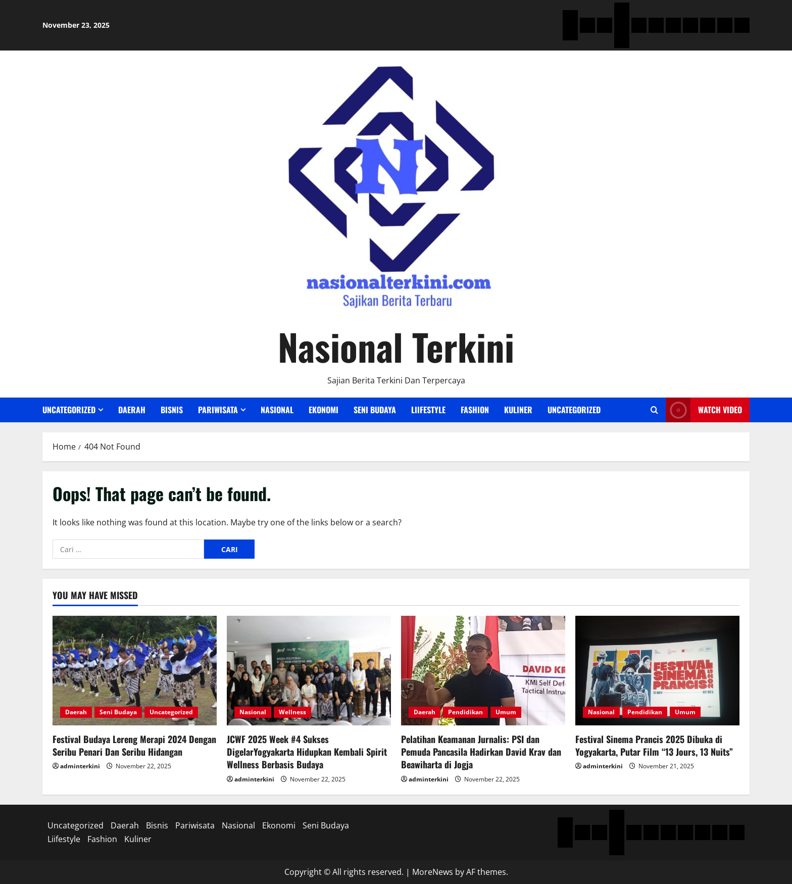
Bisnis (172, 410)
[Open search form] (654, 410)
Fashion (475, 410)
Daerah (131, 410)
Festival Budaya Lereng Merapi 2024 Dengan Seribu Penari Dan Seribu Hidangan (134, 745)
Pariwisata (218, 410)
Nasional (277, 410)
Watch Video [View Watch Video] (704, 410)
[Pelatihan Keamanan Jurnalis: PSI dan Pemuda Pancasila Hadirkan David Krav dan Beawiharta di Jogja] (483, 670)
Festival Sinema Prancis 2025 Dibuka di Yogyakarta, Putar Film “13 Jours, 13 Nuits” (654, 745)
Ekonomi (323, 410)
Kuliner (518, 410)
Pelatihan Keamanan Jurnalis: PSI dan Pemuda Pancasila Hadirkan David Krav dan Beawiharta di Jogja (481, 751)
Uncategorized (68, 410)
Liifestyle (428, 410)
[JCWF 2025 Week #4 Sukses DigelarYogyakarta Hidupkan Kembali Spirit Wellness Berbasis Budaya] (309, 670)
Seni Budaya (375, 410)
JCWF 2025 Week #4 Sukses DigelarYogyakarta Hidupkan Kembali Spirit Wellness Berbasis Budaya (307, 751)
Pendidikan (465, 712)
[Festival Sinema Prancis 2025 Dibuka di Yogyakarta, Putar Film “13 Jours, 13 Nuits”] (657, 670)
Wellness (292, 712)
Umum (506, 712)
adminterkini (80, 766)
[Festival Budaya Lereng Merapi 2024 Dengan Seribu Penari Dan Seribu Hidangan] (135, 670)
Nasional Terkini (396, 346)
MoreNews (432, 871)
